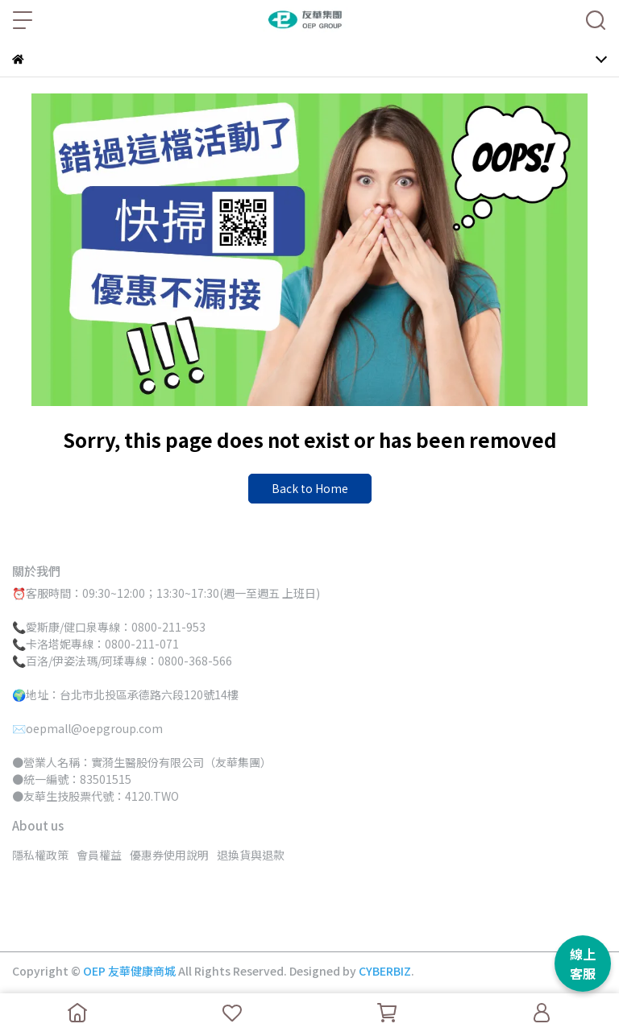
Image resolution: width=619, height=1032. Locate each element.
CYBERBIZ (385, 971)
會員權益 (99, 855)
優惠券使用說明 (169, 855)
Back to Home (310, 488)
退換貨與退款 (251, 855)
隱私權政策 (40, 855)
